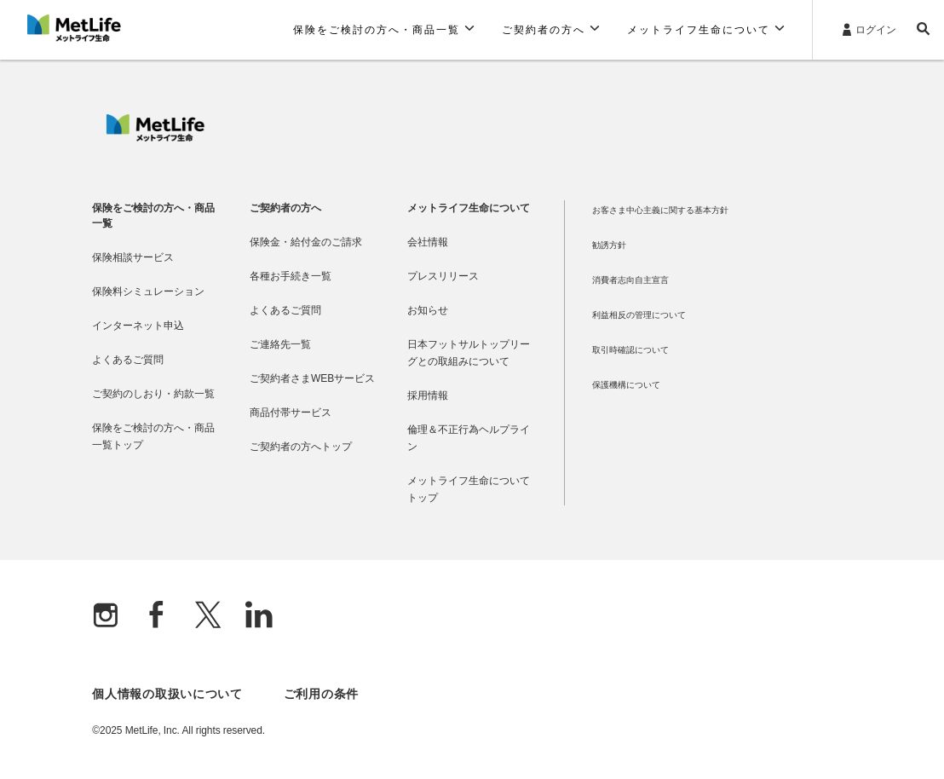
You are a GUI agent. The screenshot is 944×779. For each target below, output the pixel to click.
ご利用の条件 (321, 694)
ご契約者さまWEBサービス (312, 378)
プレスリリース (443, 276)
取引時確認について (630, 350)
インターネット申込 (138, 326)
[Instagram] (105, 616)
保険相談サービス (133, 257)
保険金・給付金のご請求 (306, 242)
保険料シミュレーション (148, 291)
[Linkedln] (259, 616)
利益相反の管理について (639, 315)
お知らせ (427, 310)
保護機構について (626, 385)
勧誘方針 (609, 245)
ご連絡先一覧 (280, 344)
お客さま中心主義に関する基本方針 (660, 210)
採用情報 (427, 395)
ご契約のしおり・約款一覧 (153, 394)
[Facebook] (156, 616)
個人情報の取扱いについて (167, 694)
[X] (208, 616)
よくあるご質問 (128, 360)
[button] (383, 30)
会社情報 (427, 242)
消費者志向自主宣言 (630, 280)
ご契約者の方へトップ (301, 447)
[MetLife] (155, 137)
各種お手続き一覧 (290, 276)
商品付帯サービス (290, 412)
